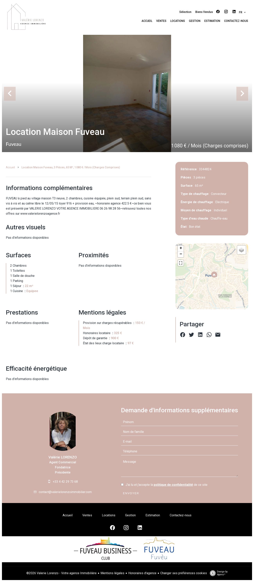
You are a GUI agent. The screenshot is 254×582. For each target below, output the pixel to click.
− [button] (181, 254)
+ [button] (181, 248)
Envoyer (131, 493)
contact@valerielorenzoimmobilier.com (65, 492)
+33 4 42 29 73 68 (65, 481)
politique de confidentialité (173, 485)
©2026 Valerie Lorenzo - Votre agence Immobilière (61, 573)
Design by (218, 573)
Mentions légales (112, 573)
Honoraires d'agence (142, 573)
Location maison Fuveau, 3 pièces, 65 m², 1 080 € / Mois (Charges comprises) (71, 167)
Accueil (10, 167)
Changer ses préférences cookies (183, 573)
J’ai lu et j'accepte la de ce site (166, 485)
